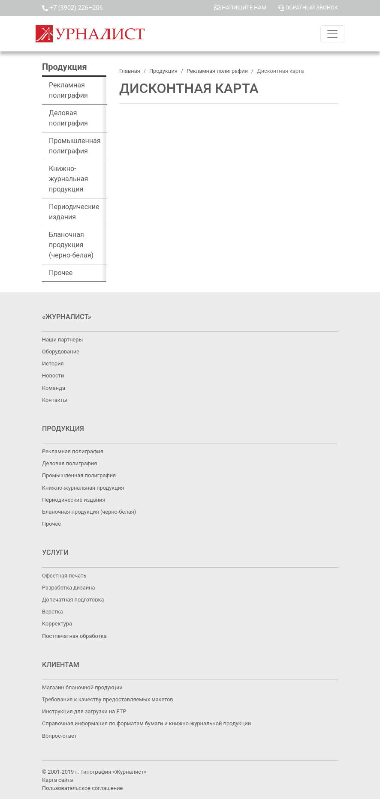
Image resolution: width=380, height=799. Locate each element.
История (53, 363)
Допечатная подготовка (73, 599)
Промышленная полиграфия (74, 146)
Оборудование (60, 351)
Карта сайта (57, 780)
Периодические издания (74, 212)
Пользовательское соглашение (82, 788)
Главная (129, 71)
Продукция (163, 71)
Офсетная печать (64, 575)
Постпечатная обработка (74, 636)
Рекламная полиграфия (68, 90)
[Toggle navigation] (332, 33)
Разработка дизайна (68, 587)
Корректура (57, 623)
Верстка (52, 611)
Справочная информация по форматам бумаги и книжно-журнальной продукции (146, 723)
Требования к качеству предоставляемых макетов (107, 699)
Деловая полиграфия (68, 118)
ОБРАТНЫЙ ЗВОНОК (308, 7)
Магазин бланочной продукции (82, 687)
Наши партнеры (62, 339)
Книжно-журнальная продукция (68, 179)
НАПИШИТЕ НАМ (241, 7)
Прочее (60, 273)
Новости (53, 375)
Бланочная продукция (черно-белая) (71, 244)
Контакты (54, 400)
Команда (53, 388)
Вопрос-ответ (59, 736)
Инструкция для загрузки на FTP (84, 711)
